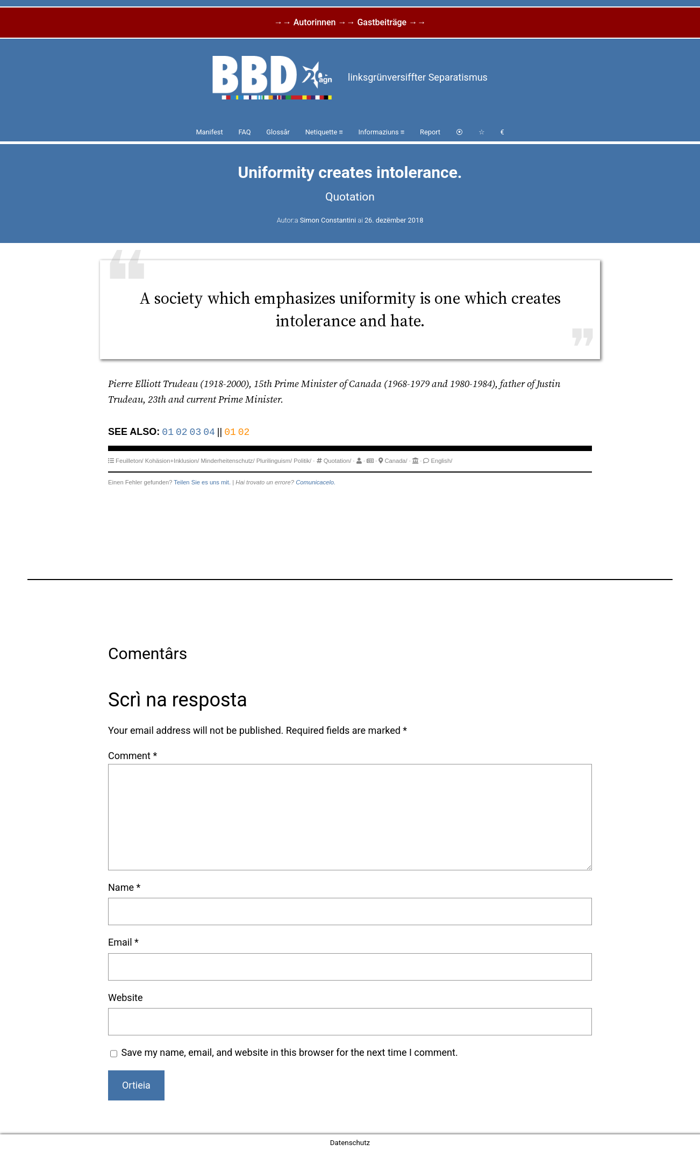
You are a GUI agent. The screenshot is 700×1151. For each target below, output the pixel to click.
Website (125, 997)
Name (124, 887)
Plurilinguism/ (274, 460)
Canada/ (395, 460)
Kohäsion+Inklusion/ (172, 460)
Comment (132, 755)
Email (123, 942)
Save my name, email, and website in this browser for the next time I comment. (290, 1052)
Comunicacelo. (315, 482)
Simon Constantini (328, 220)
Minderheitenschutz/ (227, 460)
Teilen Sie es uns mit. (202, 482)
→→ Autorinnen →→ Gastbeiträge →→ (350, 22)
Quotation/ (338, 460)
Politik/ (302, 460)
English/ (441, 460)
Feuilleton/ (130, 460)
